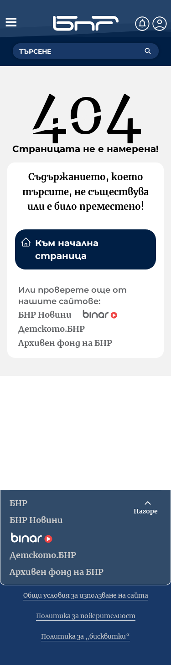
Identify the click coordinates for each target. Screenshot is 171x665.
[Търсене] (147, 51)
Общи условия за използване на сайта (85, 595)
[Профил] (159, 23)
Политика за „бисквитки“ (85, 636)
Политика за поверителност (85, 616)
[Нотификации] (142, 23)
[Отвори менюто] (11, 22)
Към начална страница (59, 249)
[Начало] (86, 23)
